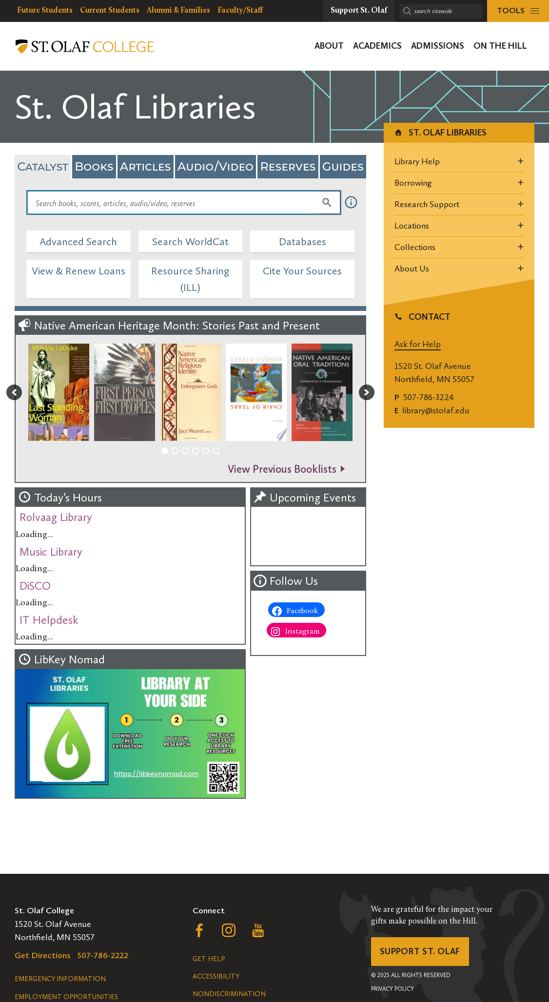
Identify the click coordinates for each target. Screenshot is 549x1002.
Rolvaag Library (56, 517)
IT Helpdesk (49, 620)
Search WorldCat (190, 241)
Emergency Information (60, 979)
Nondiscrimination (229, 994)
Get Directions (43, 955)
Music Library (51, 552)
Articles (145, 166)
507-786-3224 (428, 397)
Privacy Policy (392, 988)
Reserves (287, 166)
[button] (14, 392)
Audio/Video (215, 166)
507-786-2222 (103, 955)
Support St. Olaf (420, 951)
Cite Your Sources (302, 271)
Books (94, 166)
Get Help (209, 959)
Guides (343, 166)
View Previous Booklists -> (287, 469)
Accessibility (216, 976)
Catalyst (42, 166)
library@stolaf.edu (436, 410)
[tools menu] (518, 11)
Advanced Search (78, 241)
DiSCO (35, 586)
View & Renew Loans (78, 271)
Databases (302, 241)
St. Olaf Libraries (440, 132)
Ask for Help (417, 344)
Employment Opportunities (66, 997)
